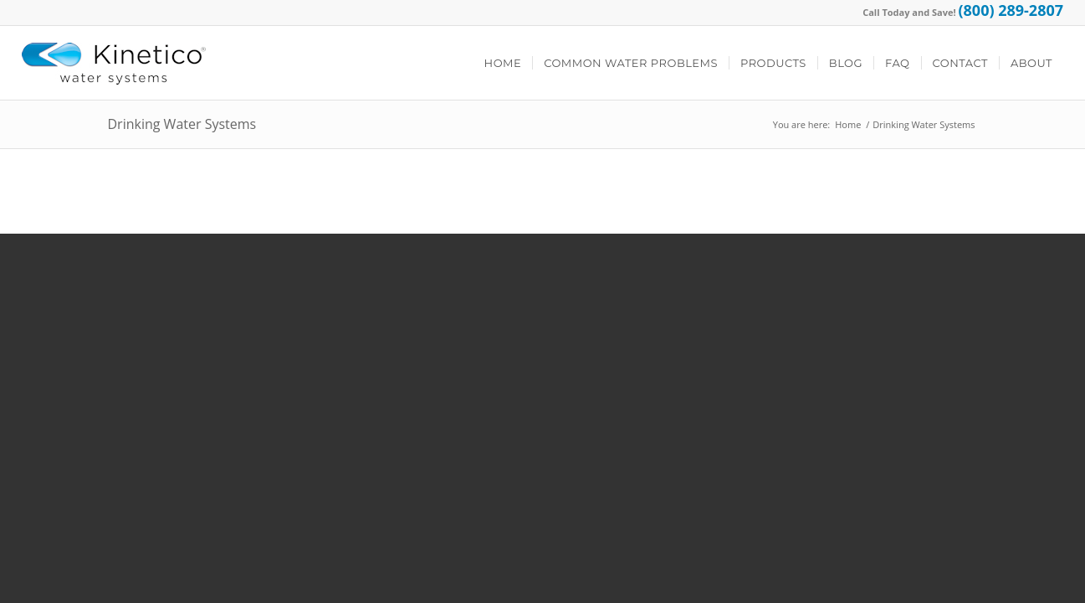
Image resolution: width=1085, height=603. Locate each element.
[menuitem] (503, 63)
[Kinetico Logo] (114, 63)
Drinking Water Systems (182, 124)
